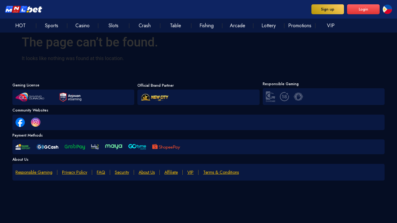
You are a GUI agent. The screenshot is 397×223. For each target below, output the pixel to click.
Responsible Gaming (34, 172)
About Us (147, 172)
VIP (190, 172)
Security (122, 172)
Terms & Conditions (221, 172)
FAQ (101, 172)
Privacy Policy (74, 172)
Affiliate (171, 172)
